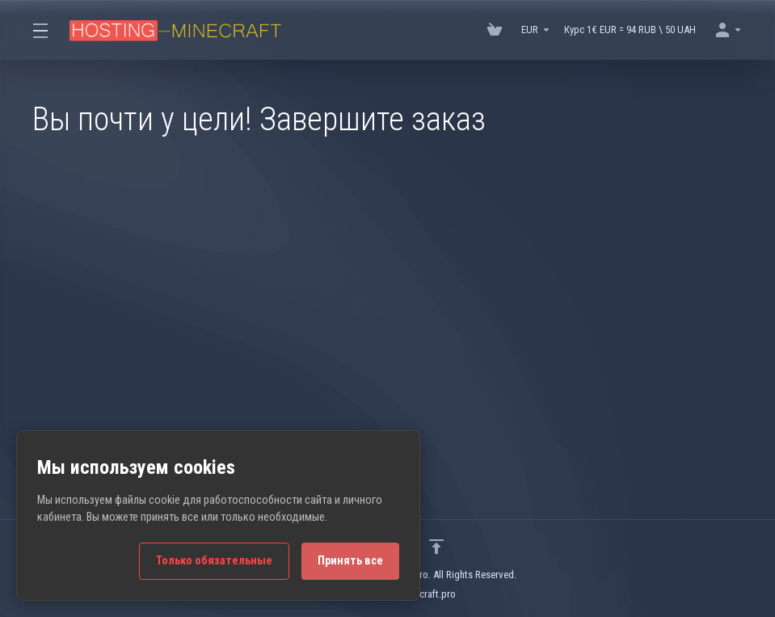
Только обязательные (214, 561)
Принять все (350, 561)
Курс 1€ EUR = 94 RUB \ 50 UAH (630, 29)
